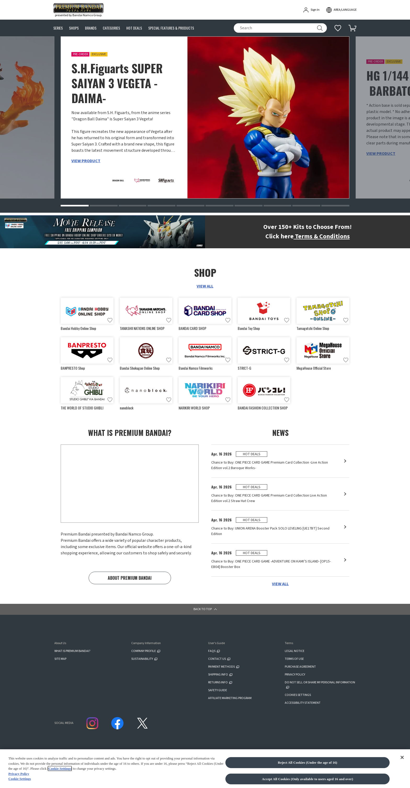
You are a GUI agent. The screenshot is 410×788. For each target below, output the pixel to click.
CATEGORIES (111, 28)
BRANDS (90, 28)
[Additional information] (338, 28)
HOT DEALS (134, 28)
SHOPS (74, 28)
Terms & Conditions (322, 236)
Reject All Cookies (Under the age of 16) (307, 781)
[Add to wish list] (109, 320)
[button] (75, 205)
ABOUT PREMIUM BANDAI (130, 578)
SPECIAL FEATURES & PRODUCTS (171, 28)
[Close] (402, 775)
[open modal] (341, 10)
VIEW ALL (205, 286)
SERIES (58, 28)
